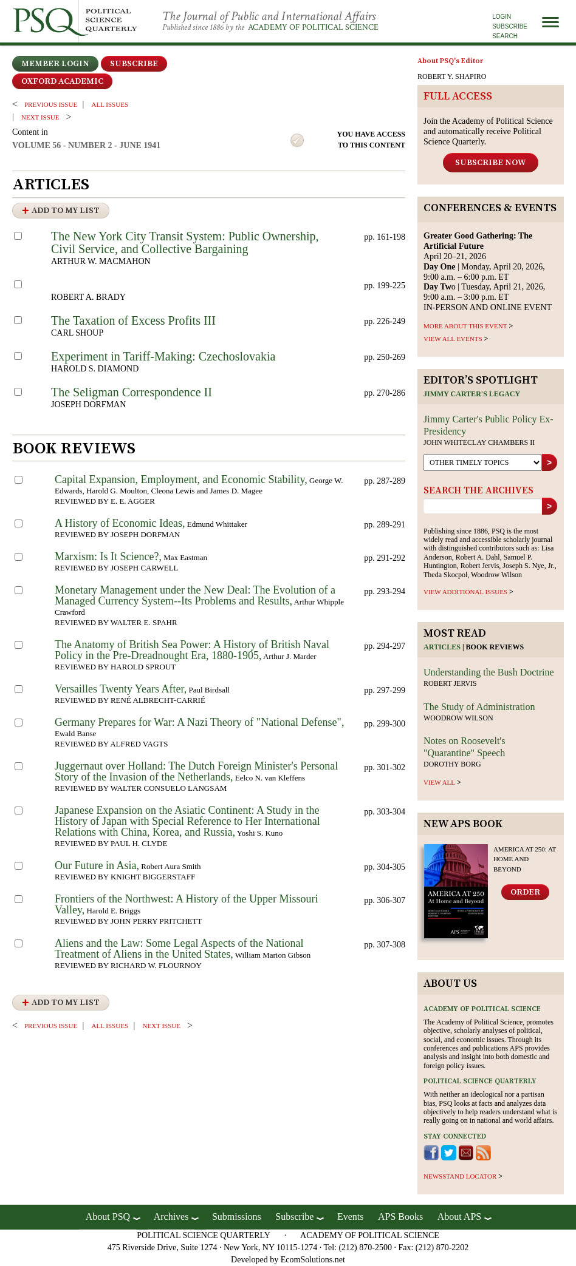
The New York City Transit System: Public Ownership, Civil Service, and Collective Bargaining (185, 242)
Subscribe (509, 26)
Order (525, 892)
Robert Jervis (450, 683)
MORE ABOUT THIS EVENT (465, 326)
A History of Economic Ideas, (120, 523)
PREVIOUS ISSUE (50, 104)
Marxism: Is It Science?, (108, 556)
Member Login (55, 63)
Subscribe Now (490, 162)
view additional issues (465, 591)
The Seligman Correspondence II (131, 392)
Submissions (236, 1216)
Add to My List (66, 210)
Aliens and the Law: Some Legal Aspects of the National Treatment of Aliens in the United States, (179, 948)
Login (501, 16)
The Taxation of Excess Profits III (133, 320)
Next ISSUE (40, 117)
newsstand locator (459, 1176)
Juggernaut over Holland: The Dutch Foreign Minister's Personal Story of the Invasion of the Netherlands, (196, 771)
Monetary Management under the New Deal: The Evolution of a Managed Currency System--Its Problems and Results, (195, 595)
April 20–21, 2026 (477, 246)
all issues (110, 104)
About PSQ (108, 1216)
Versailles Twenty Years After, (121, 689)
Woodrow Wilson (458, 718)
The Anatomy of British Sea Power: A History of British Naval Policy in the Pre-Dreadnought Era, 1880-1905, (192, 650)
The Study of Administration (479, 707)
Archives (171, 1216)
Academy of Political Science (313, 27)
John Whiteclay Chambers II (479, 442)
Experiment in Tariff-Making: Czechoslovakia (163, 356)
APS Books (400, 1216)
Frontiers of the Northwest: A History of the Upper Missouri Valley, (186, 904)
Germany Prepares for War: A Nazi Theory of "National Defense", (199, 722)
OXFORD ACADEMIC (62, 81)
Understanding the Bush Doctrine (488, 672)
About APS (459, 1216)
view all (439, 782)
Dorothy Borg (452, 764)
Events (350, 1216)
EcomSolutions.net (313, 1259)
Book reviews (495, 647)
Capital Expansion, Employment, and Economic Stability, (181, 479)
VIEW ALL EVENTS (452, 338)
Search (505, 36)
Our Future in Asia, (97, 865)
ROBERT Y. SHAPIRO (451, 76)
